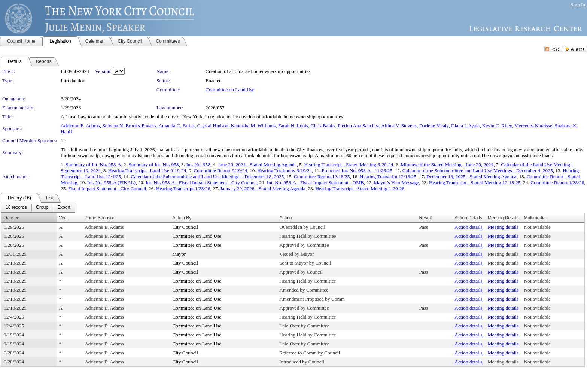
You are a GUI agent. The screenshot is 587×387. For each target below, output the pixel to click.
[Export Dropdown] (64, 207)
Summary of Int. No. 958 (153, 164)
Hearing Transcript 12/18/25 (388, 176)
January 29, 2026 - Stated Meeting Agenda (262, 188)
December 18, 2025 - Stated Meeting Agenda (471, 176)
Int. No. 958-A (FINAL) (111, 182)
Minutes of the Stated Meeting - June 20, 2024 (447, 164)
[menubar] (38, 208)
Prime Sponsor (99, 217)
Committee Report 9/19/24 (220, 170)
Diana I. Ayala (465, 125)
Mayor (179, 254)
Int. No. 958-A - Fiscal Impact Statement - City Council (201, 182)
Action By (181, 217)
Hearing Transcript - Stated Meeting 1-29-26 (359, 188)
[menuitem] (16, 207)
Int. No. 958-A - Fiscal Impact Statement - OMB (315, 182)
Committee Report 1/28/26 (557, 182)
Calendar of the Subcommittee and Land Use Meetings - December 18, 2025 (207, 176)
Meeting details (503, 227)
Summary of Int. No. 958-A (93, 164)
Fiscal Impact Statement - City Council (107, 188)
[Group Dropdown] (42, 207)
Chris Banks (323, 125)
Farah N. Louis (293, 125)
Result (425, 217)
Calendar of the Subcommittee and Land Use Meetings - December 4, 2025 (477, 170)
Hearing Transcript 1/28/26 (183, 188)
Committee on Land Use (230, 89)
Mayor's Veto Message (396, 182)
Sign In (578, 4)
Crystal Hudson (212, 125)
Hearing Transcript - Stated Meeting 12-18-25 (475, 182)
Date (8, 217)
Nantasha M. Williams (253, 125)
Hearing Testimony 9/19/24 (284, 170)
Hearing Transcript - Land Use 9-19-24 (147, 170)
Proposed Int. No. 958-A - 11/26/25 (357, 170)
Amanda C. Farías (176, 125)
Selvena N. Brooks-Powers (129, 125)
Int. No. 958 (198, 164)
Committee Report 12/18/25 (322, 176)
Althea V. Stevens (399, 125)
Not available (537, 227)
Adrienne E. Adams (80, 125)
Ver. (63, 217)
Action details (468, 227)
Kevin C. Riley (497, 125)
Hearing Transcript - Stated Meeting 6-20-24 (348, 164)
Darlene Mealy (434, 125)
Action (285, 217)
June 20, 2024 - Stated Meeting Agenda (257, 164)
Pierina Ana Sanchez (358, 125)
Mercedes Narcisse (533, 125)
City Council (185, 227)
